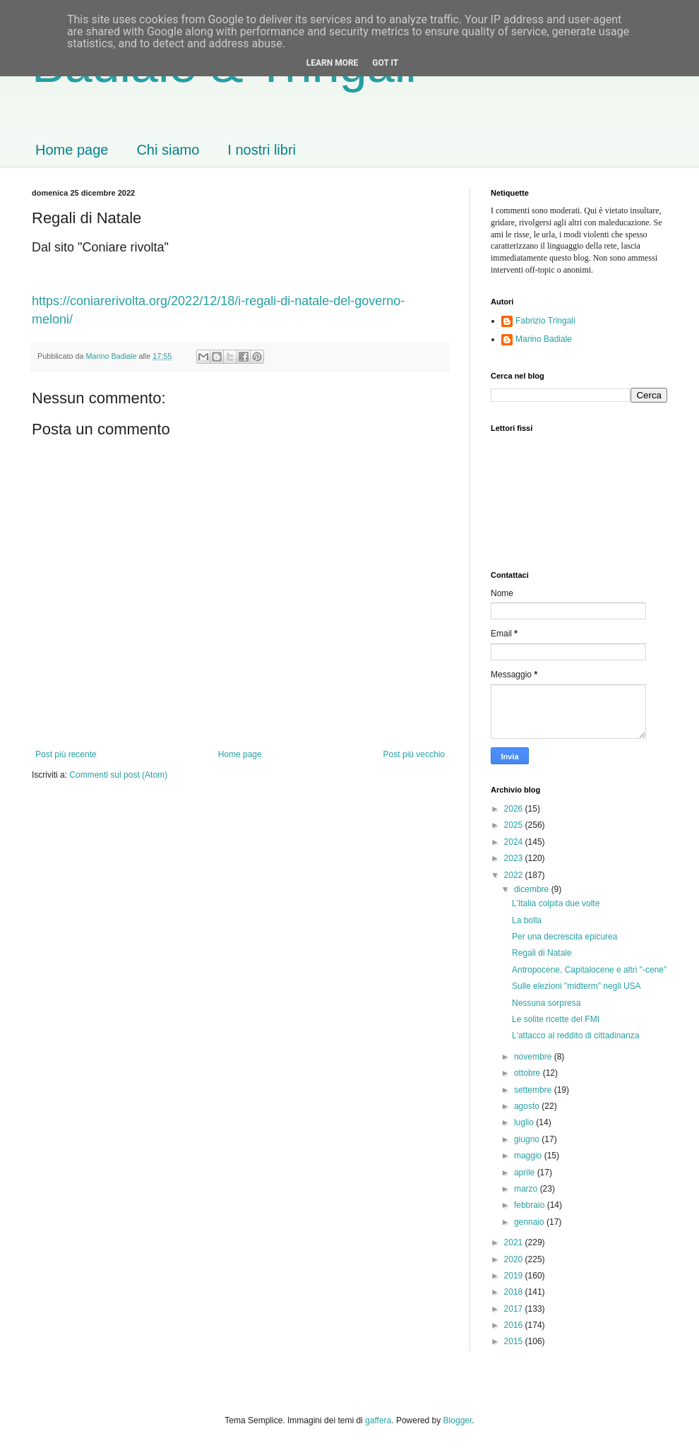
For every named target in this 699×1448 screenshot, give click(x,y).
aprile (525, 1172)
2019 (514, 1276)
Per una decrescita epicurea (564, 937)
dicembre (532, 889)
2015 (514, 1341)
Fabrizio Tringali (545, 321)
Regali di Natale (542, 953)
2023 (514, 858)
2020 (514, 1259)
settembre (534, 1090)
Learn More (332, 63)
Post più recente (66, 754)
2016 (514, 1325)
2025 (514, 825)
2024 (514, 842)
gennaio (530, 1222)
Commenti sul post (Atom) (118, 775)
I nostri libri (261, 150)
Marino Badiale (543, 339)
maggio (529, 1156)
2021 (514, 1242)
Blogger (457, 1420)
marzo (527, 1189)
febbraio (530, 1205)
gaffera (378, 1420)
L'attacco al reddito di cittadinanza (575, 1035)
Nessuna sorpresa (546, 1003)
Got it (385, 63)
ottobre (528, 1073)
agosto (528, 1106)
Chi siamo (167, 150)
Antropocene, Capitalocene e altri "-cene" (589, 970)
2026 (514, 809)
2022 (514, 875)
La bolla (527, 920)
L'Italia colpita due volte (555, 903)
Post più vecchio (414, 754)
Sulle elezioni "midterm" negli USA (576, 986)
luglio (525, 1122)
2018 (514, 1292)
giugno (528, 1139)
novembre (534, 1057)
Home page (71, 150)
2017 (514, 1309)
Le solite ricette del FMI (555, 1019)
